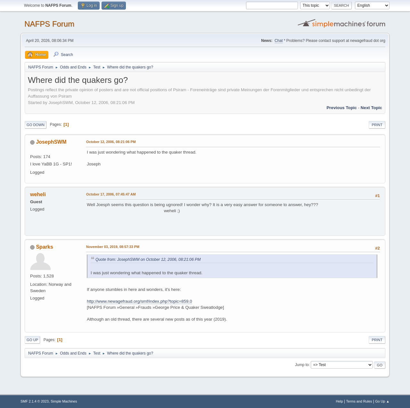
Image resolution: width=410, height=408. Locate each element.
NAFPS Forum (49, 24)
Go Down (36, 125)
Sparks (44, 247)
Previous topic (341, 107)
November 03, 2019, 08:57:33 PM (112, 247)
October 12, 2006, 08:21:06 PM (111, 142)
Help (339, 401)
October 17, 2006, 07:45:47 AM (111, 194)
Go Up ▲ (382, 401)
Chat (279, 40)
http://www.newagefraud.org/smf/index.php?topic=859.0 (139, 301)
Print (377, 125)
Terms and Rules (359, 401)
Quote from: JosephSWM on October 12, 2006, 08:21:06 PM (148, 259)
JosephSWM (51, 142)
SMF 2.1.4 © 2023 (34, 401)
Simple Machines (64, 401)
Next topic (371, 107)
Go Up (32, 340)
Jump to (302, 365)
